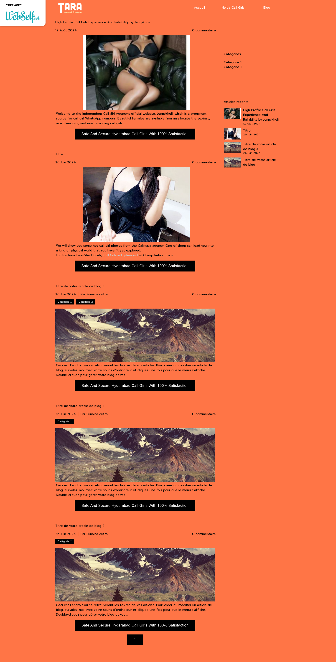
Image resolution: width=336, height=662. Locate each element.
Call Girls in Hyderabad (120, 255)
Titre (59, 154)
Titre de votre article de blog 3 (79, 286)
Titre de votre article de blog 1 (79, 406)
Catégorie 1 (233, 62)
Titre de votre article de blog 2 (79, 526)
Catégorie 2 (233, 67)
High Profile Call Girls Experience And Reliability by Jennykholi (102, 22)
